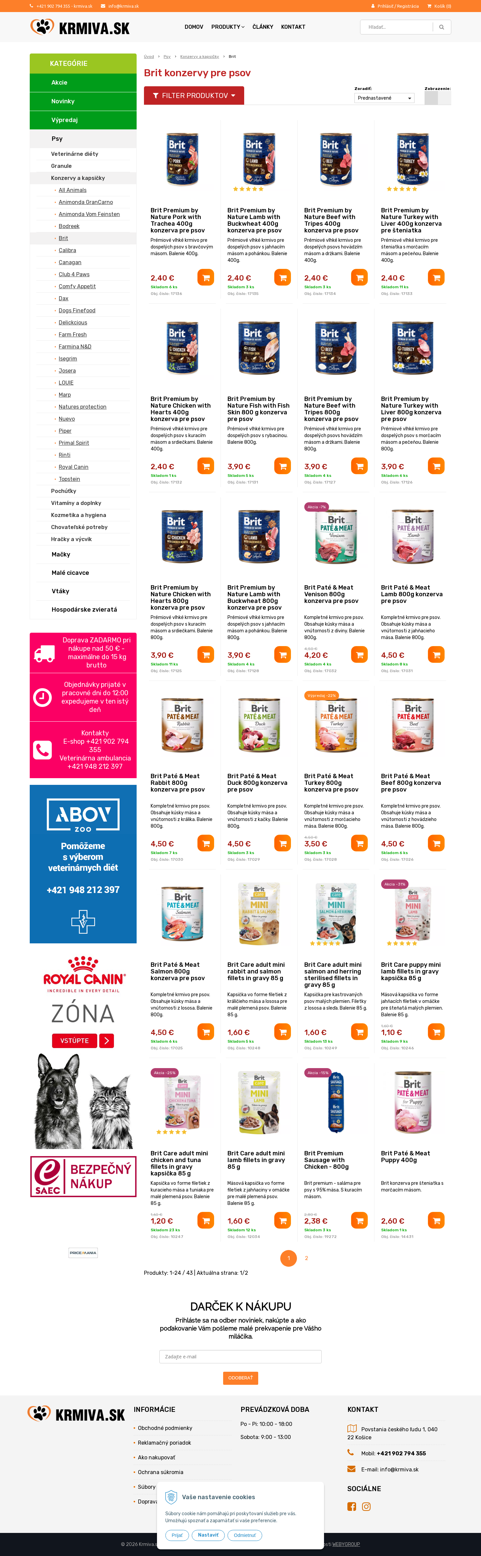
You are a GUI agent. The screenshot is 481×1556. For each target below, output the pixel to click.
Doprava (148, 1501)
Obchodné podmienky (165, 1428)
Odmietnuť (245, 1535)
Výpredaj (64, 120)
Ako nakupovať (156, 1457)
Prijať (177, 1535)
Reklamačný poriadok (164, 1443)
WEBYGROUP (346, 1544)
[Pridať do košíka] (205, 277)
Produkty (228, 27)
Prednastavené (374, 98)
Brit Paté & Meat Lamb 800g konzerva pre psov (412, 594)
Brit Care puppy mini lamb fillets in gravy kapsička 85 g (411, 971)
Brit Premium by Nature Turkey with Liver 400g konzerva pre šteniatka (411, 220)
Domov (194, 27)
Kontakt (293, 27)
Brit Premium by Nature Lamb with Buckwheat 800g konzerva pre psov (254, 597)
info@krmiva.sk (124, 6)
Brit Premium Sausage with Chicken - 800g (326, 1160)
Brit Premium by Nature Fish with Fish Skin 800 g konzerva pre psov (258, 409)
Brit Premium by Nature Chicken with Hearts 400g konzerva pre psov (181, 409)
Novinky (62, 101)
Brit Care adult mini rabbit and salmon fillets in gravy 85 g (256, 971)
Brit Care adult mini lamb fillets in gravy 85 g (256, 1160)
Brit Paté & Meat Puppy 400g (405, 1157)
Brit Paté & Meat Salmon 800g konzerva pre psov (178, 971)
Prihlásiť (385, 6)
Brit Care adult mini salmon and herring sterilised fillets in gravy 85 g (333, 975)
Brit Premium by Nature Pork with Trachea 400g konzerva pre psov (178, 220)
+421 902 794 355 (53, 6)
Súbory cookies (157, 1487)
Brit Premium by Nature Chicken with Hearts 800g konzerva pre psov (181, 597)
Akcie (59, 82)
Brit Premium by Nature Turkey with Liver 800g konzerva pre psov (411, 409)
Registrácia (408, 6)
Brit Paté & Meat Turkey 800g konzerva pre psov (331, 782)
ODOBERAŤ (240, 1377)
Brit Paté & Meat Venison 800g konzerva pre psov (331, 594)
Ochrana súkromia (160, 1472)
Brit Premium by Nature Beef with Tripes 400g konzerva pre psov (331, 220)
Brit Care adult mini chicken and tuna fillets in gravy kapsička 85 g (179, 1163)
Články (263, 27)
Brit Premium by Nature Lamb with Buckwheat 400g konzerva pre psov (254, 220)
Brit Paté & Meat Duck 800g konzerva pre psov (257, 782)
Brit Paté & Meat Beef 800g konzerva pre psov (411, 782)
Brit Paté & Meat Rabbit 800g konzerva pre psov (178, 782)
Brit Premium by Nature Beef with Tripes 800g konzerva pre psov (331, 409)
